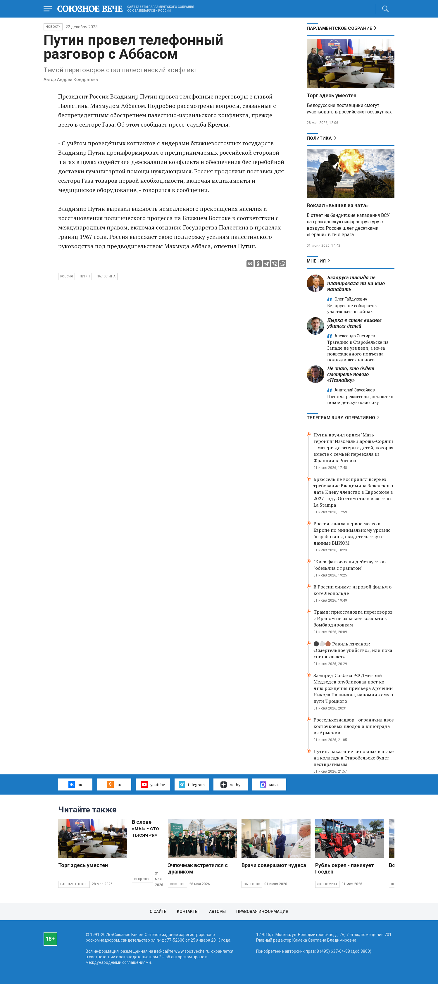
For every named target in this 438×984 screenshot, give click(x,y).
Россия (66, 276)
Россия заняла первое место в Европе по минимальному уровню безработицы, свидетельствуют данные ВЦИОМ (352, 533)
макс (269, 784)
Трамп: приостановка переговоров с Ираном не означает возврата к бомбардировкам (353, 618)
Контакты (188, 911)
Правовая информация (262, 911)
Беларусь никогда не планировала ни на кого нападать (356, 283)
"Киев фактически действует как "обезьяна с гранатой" (350, 564)
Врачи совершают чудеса (274, 865)
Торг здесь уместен (331, 95)
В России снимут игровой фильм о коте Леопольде (352, 590)
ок (114, 784)
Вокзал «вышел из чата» (338, 205)
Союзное (177, 884)
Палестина (106, 276)
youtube (153, 784)
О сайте (158, 911)
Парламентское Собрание (339, 28)
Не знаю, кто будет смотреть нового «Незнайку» (350, 374)
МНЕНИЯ (316, 261)
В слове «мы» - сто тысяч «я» (145, 828)
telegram (192, 784)
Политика (319, 138)
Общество (142, 879)
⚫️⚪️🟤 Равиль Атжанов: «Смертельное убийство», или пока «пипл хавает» (352, 650)
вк (75, 784)
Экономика (327, 884)
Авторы (217, 911)
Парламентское (74, 884)
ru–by (230, 784)
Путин (85, 276)
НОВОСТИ (53, 26)
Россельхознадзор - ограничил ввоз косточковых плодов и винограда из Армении (353, 726)
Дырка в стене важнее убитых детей (354, 323)
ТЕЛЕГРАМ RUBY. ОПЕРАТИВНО (341, 417)
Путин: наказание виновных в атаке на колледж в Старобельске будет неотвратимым (353, 757)
